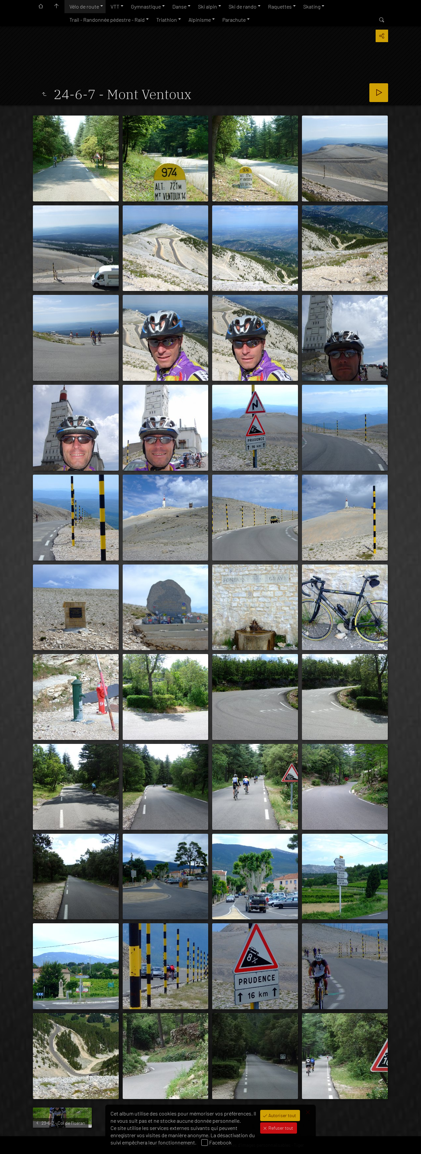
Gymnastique (146, 6)
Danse (179, 6)
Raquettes (280, 6)
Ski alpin (207, 6)
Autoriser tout (281, 1115)
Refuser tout (280, 1128)
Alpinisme (199, 19)
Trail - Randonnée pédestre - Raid (107, 19)
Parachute (234, 19)
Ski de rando (243, 6)
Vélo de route (84, 6)
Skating (311, 6)
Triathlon (166, 19)
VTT (115, 6)
